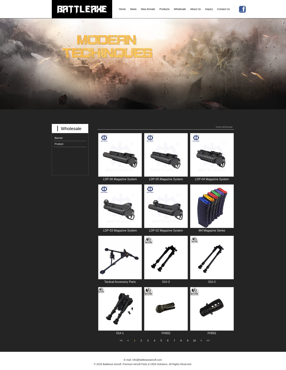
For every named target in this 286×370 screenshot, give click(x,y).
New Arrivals (148, 9)
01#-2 (212, 281)
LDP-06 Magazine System (120, 179)
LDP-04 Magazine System (212, 179)
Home (122, 9)
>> (208, 340)
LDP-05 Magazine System (166, 179)
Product (59, 144)
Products (164, 9)
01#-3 (166, 281)
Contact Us (223, 9)
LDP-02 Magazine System (166, 230)
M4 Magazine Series (212, 230)
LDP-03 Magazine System (120, 230)
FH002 (166, 333)
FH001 (212, 333)
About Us (195, 9)
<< (121, 340)
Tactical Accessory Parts (120, 281)
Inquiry (209, 9)
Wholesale (180, 9)
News (133, 9)
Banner (59, 137)
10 (194, 340)
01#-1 (120, 333)
